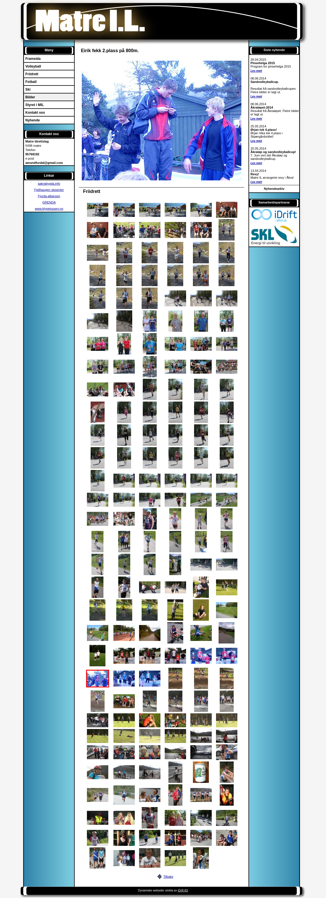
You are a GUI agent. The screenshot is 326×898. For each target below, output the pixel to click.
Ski (27, 89)
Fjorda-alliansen (49, 196)
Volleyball (33, 66)
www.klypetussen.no (49, 208)
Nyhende (32, 120)
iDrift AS (183, 890)
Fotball (30, 82)
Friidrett (31, 74)
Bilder (30, 97)
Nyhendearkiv (274, 188)
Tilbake (168, 876)
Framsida (32, 59)
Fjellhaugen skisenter (49, 190)
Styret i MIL (34, 105)
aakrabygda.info (49, 183)
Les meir (256, 70)
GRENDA (49, 202)
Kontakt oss (35, 113)
